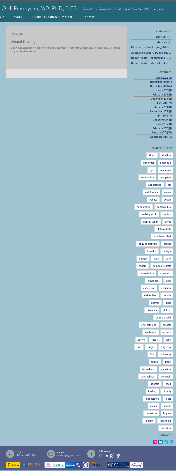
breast (167, 243)
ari (169, 184)
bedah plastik (149, 214)
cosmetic (165, 273)
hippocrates (152, 398)
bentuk (167, 214)
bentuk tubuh (150, 221)
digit (168, 302)
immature (151, 413)
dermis (155, 302)
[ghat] (118, 455)
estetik (167, 332)
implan (167, 413)
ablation (166, 155)
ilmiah (153, 406)
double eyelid (163, 317)
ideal (168, 398)
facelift (155, 339)
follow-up (165, 354)
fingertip (166, 347)
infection (166, 428)
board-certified (162, 236)
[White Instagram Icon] (100, 455)
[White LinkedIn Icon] (106, 455)
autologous (151, 192)
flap (152, 354)
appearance (154, 184)
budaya (167, 251)
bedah (167, 199)
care (168, 258)
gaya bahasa (147, 376)
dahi (168, 280)
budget (143, 258)
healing (152, 391)
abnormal (148, 162)
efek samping (148, 324)
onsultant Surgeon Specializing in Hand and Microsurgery (123, 9)
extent (141, 339)
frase (168, 361)
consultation (147, 273)
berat (168, 221)
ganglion (166, 369)
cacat (156, 258)
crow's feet (153, 280)
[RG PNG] (112, 455)
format (155, 361)
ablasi (152, 155)
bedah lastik (143, 206)
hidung (167, 391)
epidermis (150, 332)
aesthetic (165, 162)
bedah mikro (164, 206)
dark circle (149, 288)
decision (166, 288)
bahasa (153, 199)
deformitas (150, 295)
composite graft (162, 265)
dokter (167, 310)
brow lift (151, 251)
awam (167, 192)
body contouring (148, 243)
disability (152, 310)
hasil (168, 383)
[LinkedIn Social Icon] (160, 442)
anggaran (165, 177)
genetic (154, 383)
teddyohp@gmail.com (68, 455)
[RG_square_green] (166, 442)
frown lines (148, 369)
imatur (167, 406)
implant (149, 420)
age (152, 170)
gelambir (166, 376)
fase (168, 339)
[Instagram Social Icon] (155, 442)
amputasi (165, 170)
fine (139, 347)
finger (151, 347)
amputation (147, 177)
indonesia (165, 420)
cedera (142, 265)
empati (167, 324)
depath (167, 295)
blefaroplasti (164, 229)
